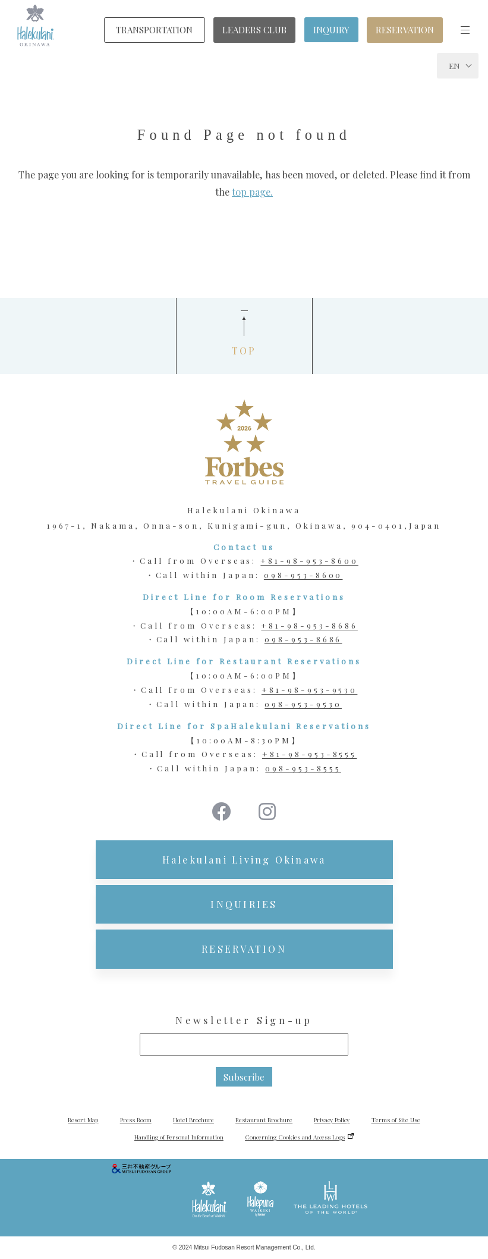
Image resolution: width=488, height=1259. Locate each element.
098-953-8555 (303, 768)
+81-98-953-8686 (309, 625)
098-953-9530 (303, 704)
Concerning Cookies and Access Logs (295, 1137)
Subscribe (244, 1077)
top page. (252, 192)
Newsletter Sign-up (243, 1020)
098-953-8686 (303, 639)
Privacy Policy (332, 1120)
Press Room (136, 1120)
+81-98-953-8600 (309, 560)
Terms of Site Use (395, 1120)
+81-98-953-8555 (309, 754)
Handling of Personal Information (178, 1137)
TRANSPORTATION (154, 30)
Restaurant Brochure (263, 1120)
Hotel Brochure (193, 1120)
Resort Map (83, 1120)
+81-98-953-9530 (309, 690)
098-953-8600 (303, 575)
